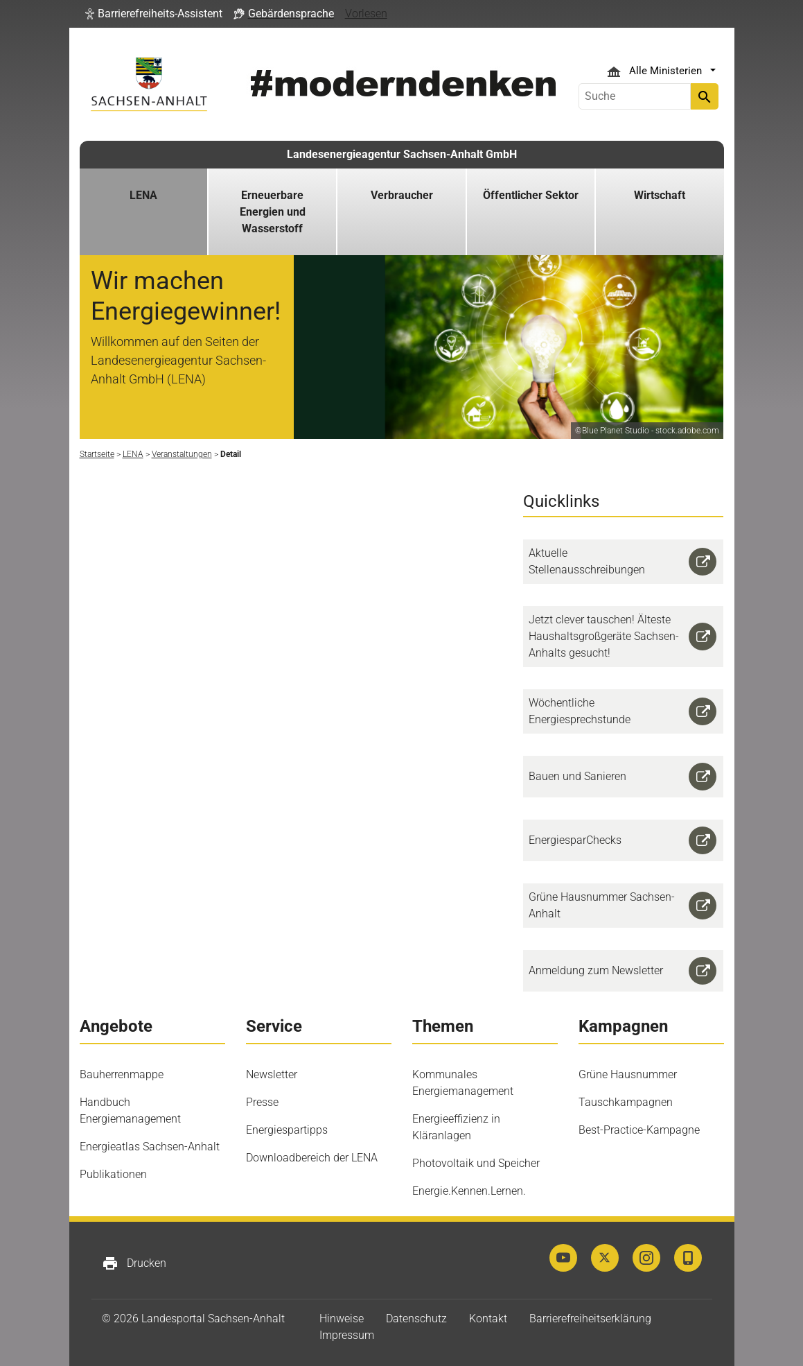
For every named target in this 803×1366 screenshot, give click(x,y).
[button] (153, 14)
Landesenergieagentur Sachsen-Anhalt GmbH (402, 154)
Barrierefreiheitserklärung (590, 1318)
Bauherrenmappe (122, 1074)
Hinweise (341, 1318)
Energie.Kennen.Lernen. (469, 1191)
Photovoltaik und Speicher (476, 1163)
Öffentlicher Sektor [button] (531, 195)
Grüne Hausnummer (628, 1074)
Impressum (346, 1335)
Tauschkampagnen (626, 1102)
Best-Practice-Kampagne (639, 1129)
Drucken (134, 1263)
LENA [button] (143, 195)
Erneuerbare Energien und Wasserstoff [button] (273, 212)
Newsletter (271, 1074)
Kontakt (488, 1318)
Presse (262, 1102)
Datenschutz (416, 1318)
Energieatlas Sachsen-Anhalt (150, 1146)
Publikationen (113, 1174)
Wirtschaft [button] (659, 195)
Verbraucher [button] (402, 195)
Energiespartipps (287, 1129)
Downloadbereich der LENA (312, 1157)
